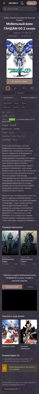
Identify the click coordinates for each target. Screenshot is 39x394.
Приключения (7, 103)
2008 (8, 112)
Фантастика (6, 107)
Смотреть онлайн (21, 81)
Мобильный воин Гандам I (27, 260)
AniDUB (14, 140)
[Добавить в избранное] (32, 88)
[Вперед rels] (37, 331)
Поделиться (20, 93)
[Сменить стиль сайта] (22, 3)
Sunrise (11, 132)
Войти (30, 3)
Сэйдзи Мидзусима (18, 136)
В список (10, 97)
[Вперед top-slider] (37, 246)
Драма (24, 103)
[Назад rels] (2, 331)
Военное (16, 107)
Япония (11, 116)
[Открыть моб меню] (4, 3)
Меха (23, 107)
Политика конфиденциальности (13, 384)
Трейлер (30, 287)
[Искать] (5, 8)
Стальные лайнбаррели (25, 347)
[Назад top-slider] (2, 246)
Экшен (17, 103)
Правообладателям (11, 389)
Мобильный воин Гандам (8, 260)
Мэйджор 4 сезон (8, 346)
